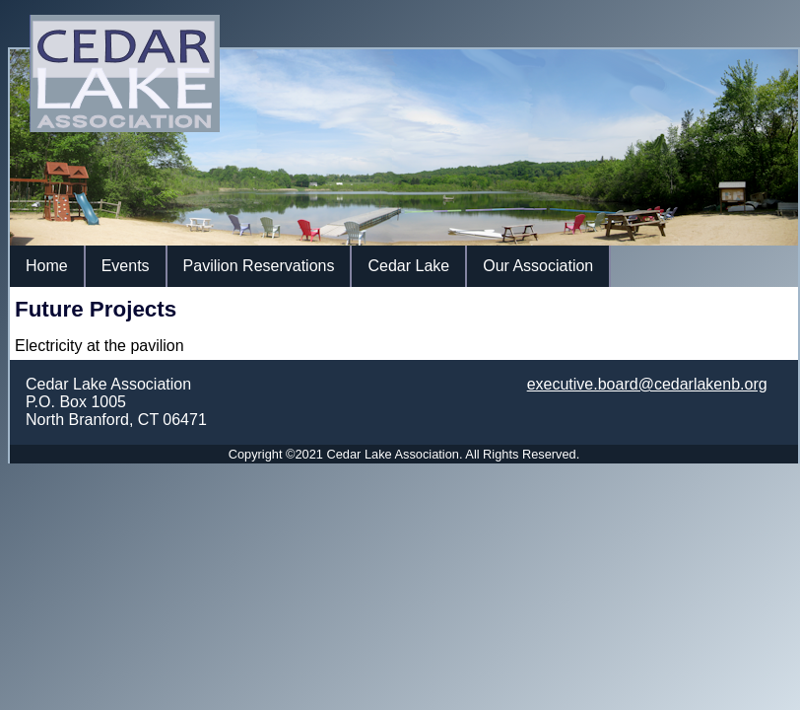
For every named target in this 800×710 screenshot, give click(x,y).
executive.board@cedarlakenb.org (647, 384)
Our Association (538, 265)
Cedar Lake (408, 265)
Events (125, 265)
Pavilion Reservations (259, 265)
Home (47, 265)
